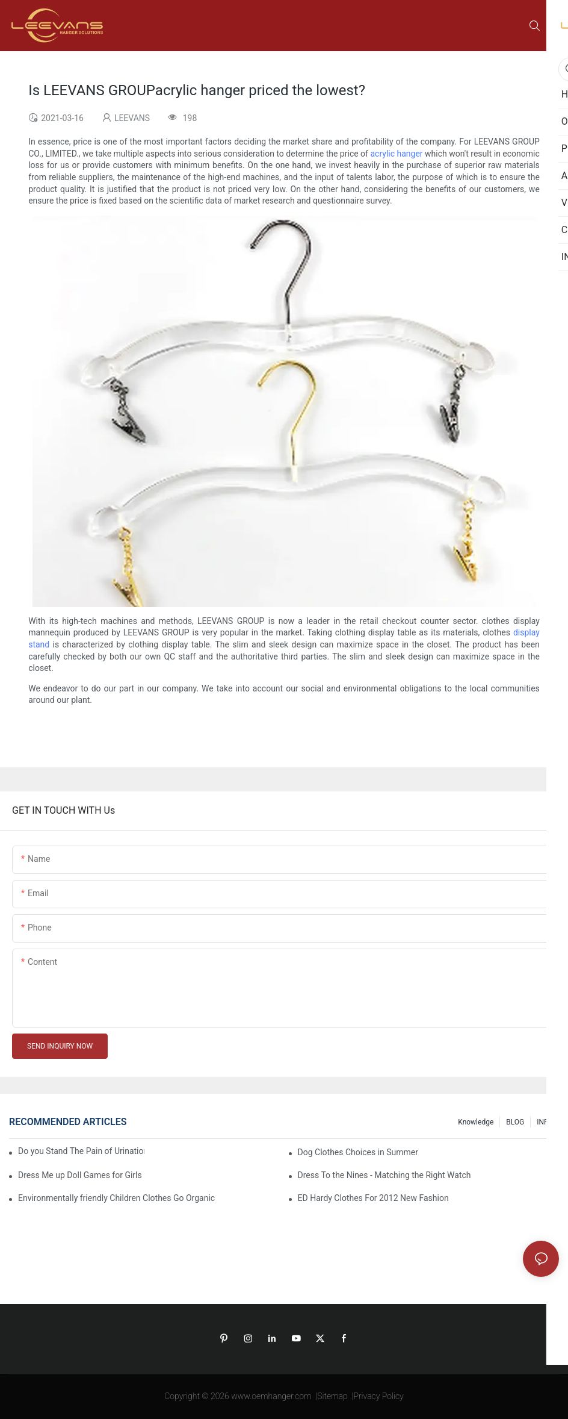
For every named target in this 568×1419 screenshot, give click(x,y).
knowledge (475, 1122)
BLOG (515, 1122)
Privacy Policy (378, 1396)
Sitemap (332, 1396)
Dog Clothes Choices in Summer (358, 1152)
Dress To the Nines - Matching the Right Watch (384, 1175)
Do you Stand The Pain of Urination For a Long (81, 1151)
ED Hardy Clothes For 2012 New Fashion (373, 1198)
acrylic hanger (396, 153)
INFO (545, 1122)
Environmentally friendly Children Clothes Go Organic (116, 1198)
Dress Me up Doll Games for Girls (80, 1175)
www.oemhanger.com (271, 1396)
